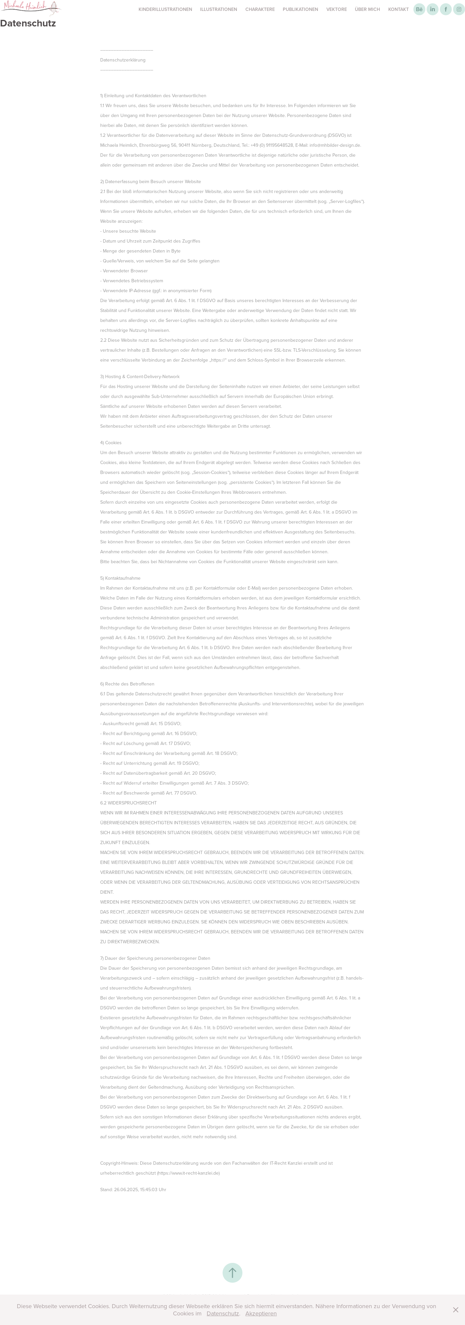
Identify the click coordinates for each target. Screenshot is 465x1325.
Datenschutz (223, 1313)
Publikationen (300, 9)
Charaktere (260, 9)
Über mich (367, 9)
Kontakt (398, 9)
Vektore (336, 9)
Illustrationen (218, 9)
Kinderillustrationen (165, 9)
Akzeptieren (261, 1313)
